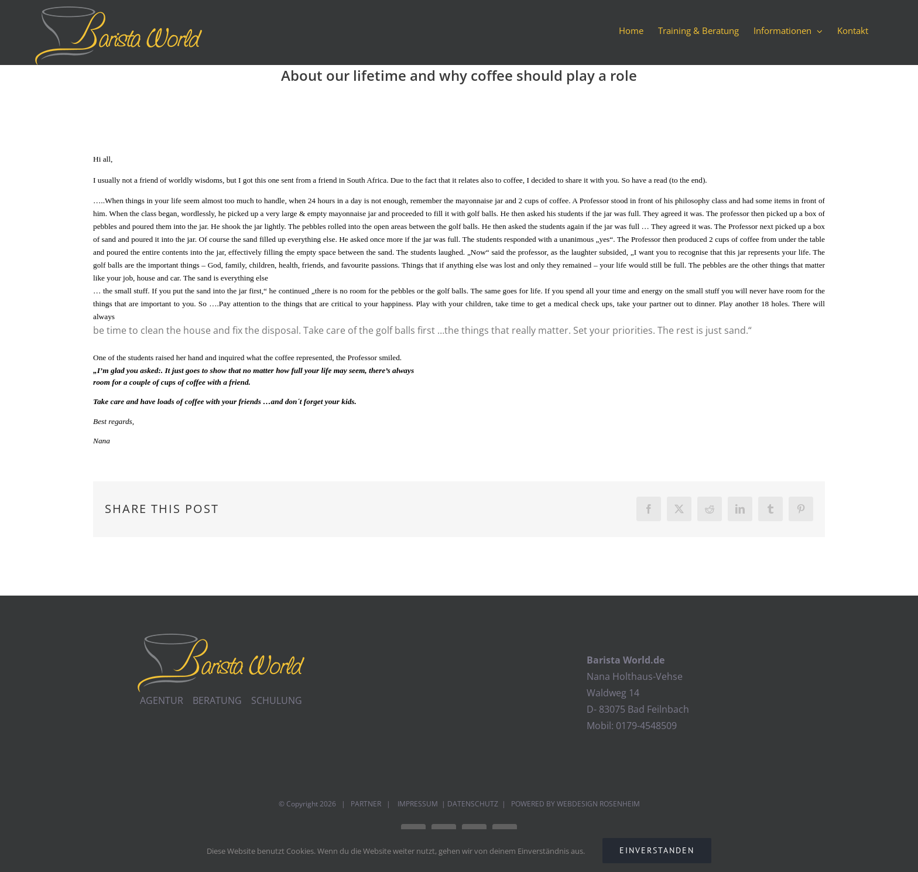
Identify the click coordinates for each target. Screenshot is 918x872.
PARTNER (366, 804)
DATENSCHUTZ (472, 804)
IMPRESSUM (417, 804)
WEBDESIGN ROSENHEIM (598, 804)
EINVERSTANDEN (656, 850)
